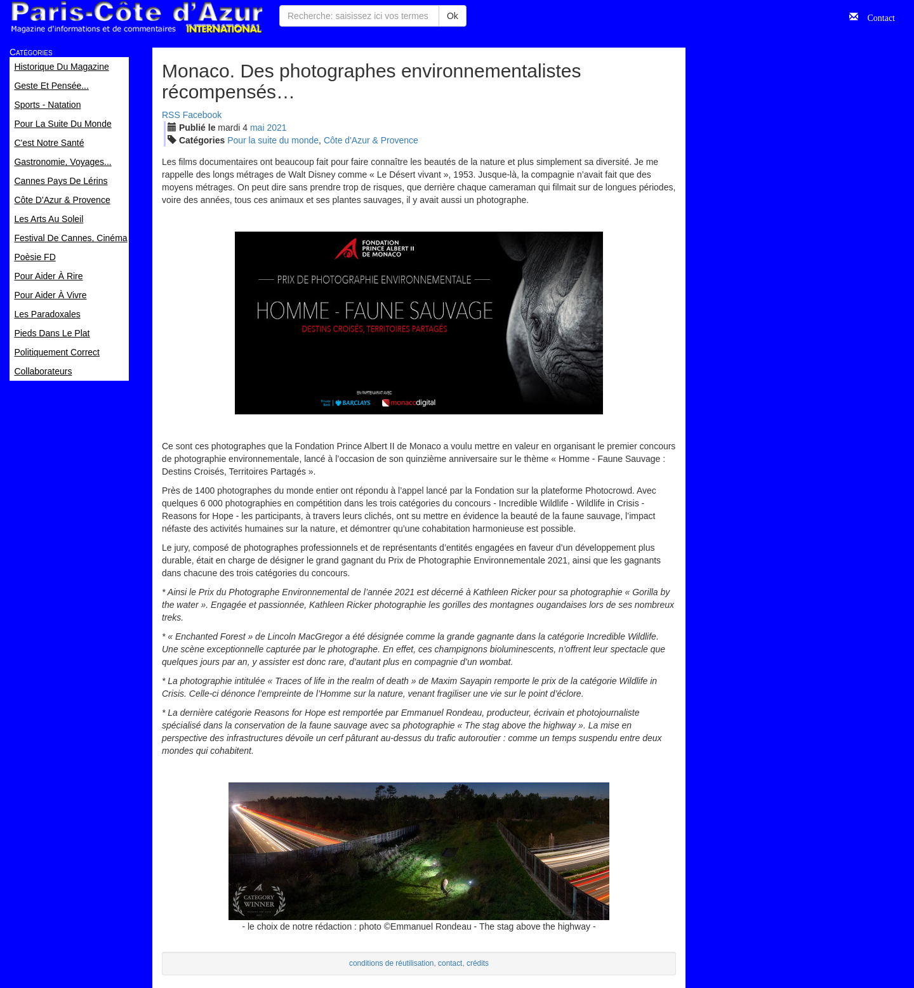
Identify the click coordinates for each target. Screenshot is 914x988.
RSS (171, 115)
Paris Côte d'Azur (136, 17)
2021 (276, 127)
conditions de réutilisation (391, 963)
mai (257, 127)
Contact (876, 16)
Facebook (202, 115)
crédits (478, 963)
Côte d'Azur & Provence (371, 140)
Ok (452, 16)
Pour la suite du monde (273, 140)
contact (450, 963)
